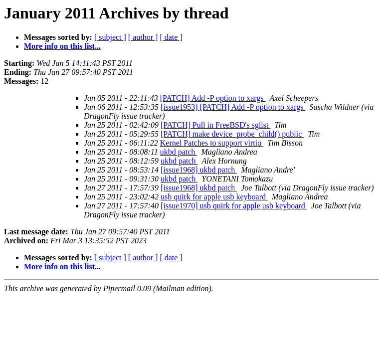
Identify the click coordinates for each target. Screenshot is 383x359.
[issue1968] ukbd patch (199, 170)
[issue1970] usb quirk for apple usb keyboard (234, 205)
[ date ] (171, 37)
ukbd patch (178, 152)
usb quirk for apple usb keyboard (214, 196)
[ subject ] (110, 37)
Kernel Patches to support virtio (212, 143)
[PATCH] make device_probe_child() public (232, 134)
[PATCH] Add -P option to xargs (213, 98)
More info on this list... (62, 46)
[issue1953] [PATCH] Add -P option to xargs (233, 107)
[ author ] (143, 37)
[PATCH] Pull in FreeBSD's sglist (216, 125)
